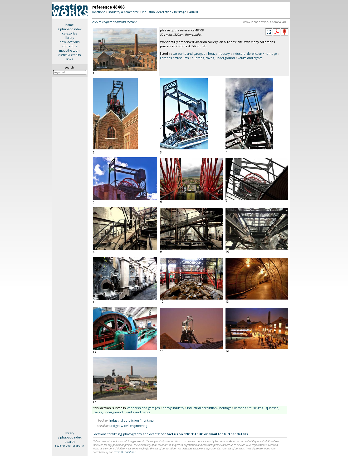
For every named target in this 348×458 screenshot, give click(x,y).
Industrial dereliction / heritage (131, 420)
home (69, 25)
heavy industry (219, 53)
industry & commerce (123, 12)
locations (98, 12)
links (69, 59)
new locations (70, 42)
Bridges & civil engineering (128, 426)
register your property (69, 445)
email (212, 434)
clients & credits (69, 55)
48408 (193, 12)
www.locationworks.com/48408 (265, 22)
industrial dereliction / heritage (164, 12)
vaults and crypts (250, 58)
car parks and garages (189, 53)
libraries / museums (174, 58)
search (70, 441)
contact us (69, 46)
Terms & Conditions (124, 452)
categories (69, 33)
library (69, 37)
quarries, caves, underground (213, 58)
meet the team (69, 50)
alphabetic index (70, 29)
